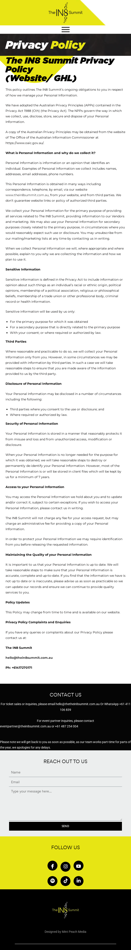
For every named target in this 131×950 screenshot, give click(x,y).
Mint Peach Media (74, 931)
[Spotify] (52, 881)
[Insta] (65, 867)
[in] (79, 881)
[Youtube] (79, 866)
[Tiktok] (65, 881)
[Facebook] (52, 866)
